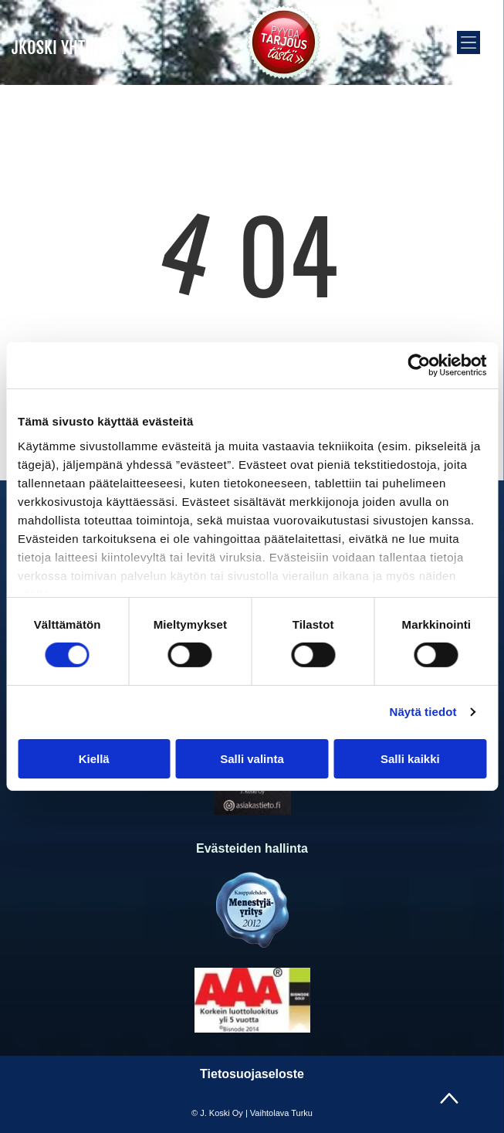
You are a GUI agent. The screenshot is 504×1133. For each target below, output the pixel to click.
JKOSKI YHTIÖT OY (69, 47)
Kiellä (94, 758)
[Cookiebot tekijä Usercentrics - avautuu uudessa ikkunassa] (418, 365)
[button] (468, 42)
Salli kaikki (410, 758)
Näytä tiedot (423, 711)
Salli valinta (252, 758)
